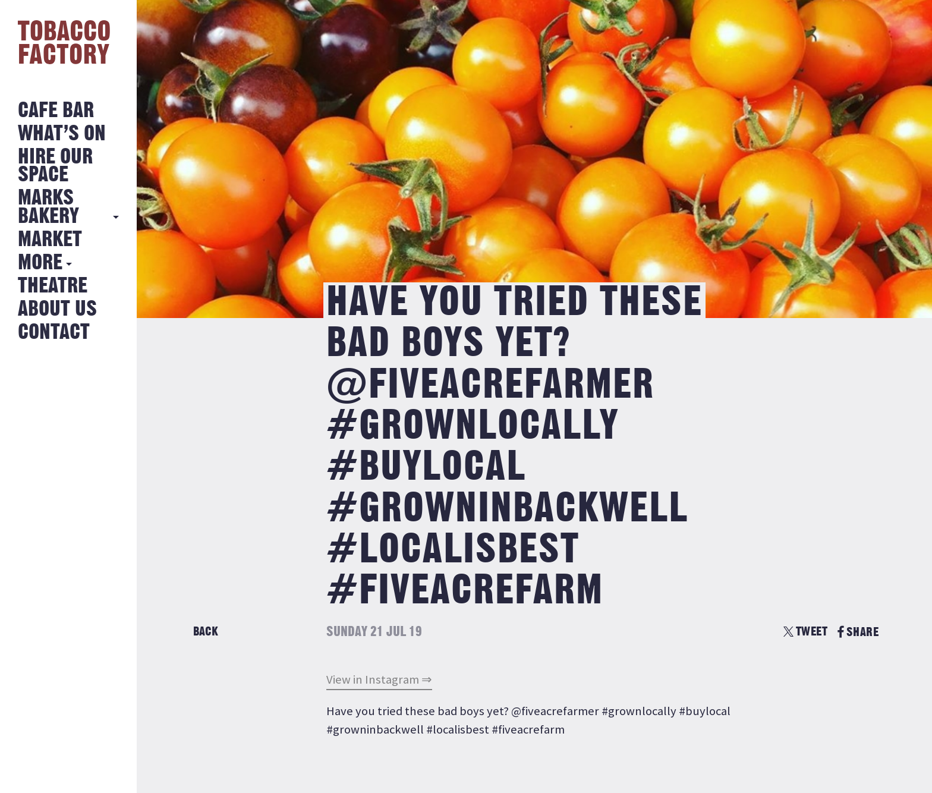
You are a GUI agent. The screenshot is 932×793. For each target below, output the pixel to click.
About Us (57, 309)
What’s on (62, 134)
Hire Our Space (55, 166)
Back (205, 631)
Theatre (52, 286)
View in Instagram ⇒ (379, 679)
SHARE (858, 632)
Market (50, 240)
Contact (54, 332)
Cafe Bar (56, 111)
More (40, 263)
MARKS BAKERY (48, 207)
